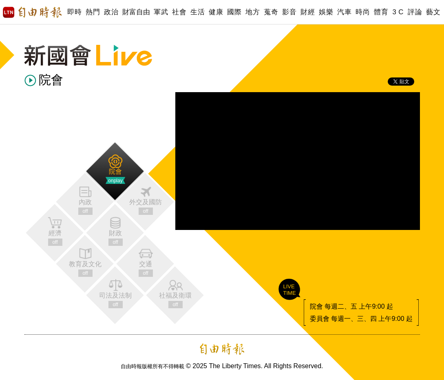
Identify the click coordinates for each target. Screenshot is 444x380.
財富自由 (136, 12)
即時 (74, 12)
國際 (234, 12)
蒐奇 (271, 12)
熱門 (93, 12)
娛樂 (326, 12)
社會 (179, 12)
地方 (252, 12)
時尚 (363, 12)
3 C (398, 12)
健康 (216, 12)
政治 (111, 12)
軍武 (161, 12)
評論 (415, 12)
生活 (197, 12)
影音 (289, 12)
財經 (307, 12)
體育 (381, 12)
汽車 (344, 12)
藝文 (433, 12)
